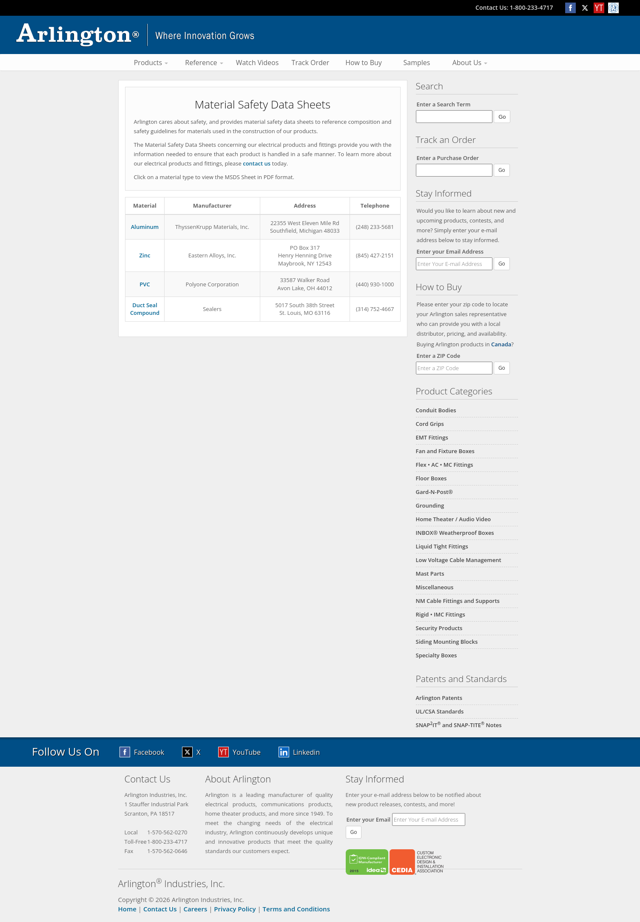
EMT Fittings (432, 437)
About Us (470, 62)
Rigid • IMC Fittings (440, 614)
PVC (144, 284)
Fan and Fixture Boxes (445, 451)
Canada (501, 344)
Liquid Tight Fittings (442, 546)
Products (151, 62)
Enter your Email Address (450, 251)
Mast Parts (430, 573)
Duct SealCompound (144, 309)
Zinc (145, 255)
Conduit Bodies (436, 410)
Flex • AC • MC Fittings (444, 464)
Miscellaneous (435, 587)
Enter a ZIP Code (439, 356)
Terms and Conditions (296, 909)
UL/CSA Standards (440, 711)
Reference (204, 62)
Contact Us (160, 909)
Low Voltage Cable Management (458, 560)
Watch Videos (257, 62)
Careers (196, 909)
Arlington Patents (439, 698)
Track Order (311, 62)
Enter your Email (369, 819)
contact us (256, 163)
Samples (417, 62)
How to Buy (363, 62)
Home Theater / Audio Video (453, 519)
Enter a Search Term (444, 104)
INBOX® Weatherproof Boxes (455, 533)
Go (501, 263)
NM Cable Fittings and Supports (458, 601)
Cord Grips (430, 424)
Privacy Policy (235, 909)
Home (127, 909)
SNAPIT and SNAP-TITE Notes (459, 725)
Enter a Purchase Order (448, 158)
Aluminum (145, 227)
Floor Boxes (431, 478)
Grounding (430, 505)
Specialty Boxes (436, 655)
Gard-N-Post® (434, 492)
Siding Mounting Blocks (447, 641)
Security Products (439, 628)
